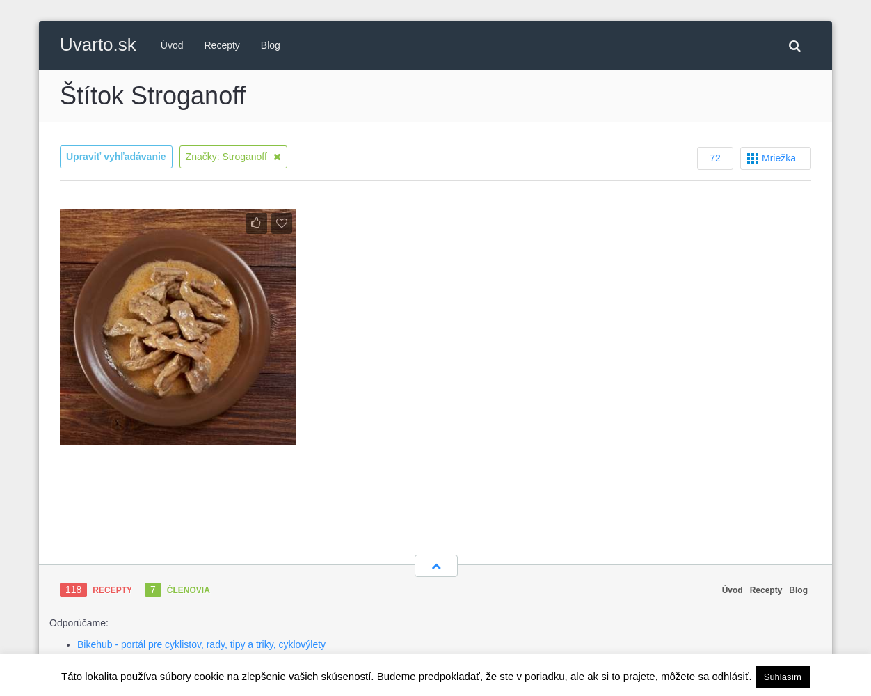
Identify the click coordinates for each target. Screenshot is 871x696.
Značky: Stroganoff (233, 156)
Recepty (222, 45)
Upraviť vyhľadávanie (116, 156)
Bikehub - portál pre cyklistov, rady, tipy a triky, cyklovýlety (201, 644)
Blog (270, 45)
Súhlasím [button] (782, 677)
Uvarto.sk (98, 44)
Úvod (172, 45)
